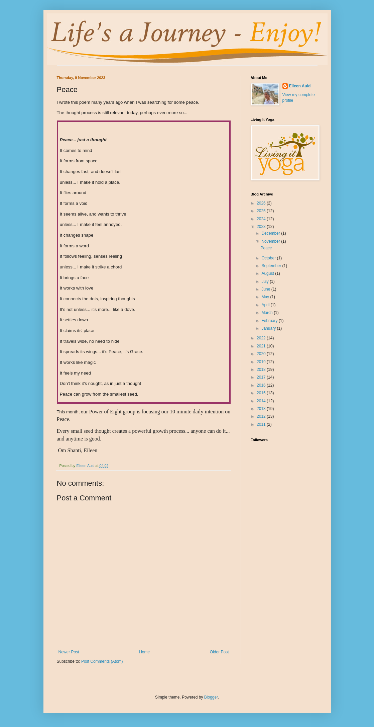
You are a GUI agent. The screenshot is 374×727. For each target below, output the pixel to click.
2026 (262, 203)
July (265, 281)
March (267, 312)
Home (144, 652)
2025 (262, 211)
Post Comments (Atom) (102, 661)
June (266, 289)
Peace (266, 248)
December (271, 233)
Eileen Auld (300, 86)
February (269, 320)
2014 (262, 401)
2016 (262, 385)
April (265, 305)
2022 (262, 338)
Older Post (219, 652)
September (271, 265)
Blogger (211, 697)
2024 (262, 219)
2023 (262, 226)
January (269, 328)
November (271, 241)
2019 (262, 361)
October (269, 258)
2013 (262, 408)
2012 (262, 416)
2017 (262, 377)
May (265, 297)
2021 (262, 346)
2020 (262, 353)
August (268, 273)
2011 (262, 424)
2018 (262, 369)
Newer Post (68, 652)
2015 (262, 393)
